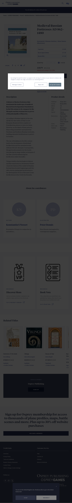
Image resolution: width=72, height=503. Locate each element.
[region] (36, 81)
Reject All (41, 84)
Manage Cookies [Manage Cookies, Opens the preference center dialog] (17, 84)
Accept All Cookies (55, 84)
